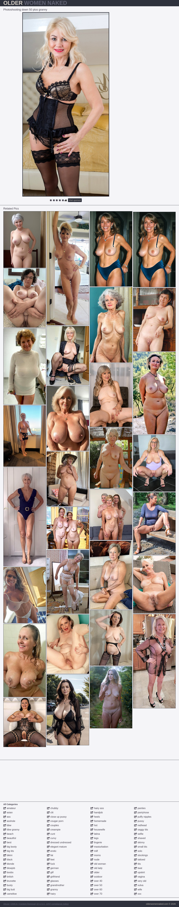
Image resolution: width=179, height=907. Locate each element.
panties (139, 808)
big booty (10, 846)
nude (94, 859)
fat (50, 855)
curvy (51, 838)
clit (50, 812)
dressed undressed (59, 842)
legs (94, 838)
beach (8, 834)
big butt (9, 889)
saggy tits (141, 829)
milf (94, 851)
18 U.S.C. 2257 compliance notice (52, 904)
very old (140, 881)
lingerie (96, 842)
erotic (52, 851)
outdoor (96, 876)
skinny (139, 842)
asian (8, 812)
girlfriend (53, 876)
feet (51, 859)
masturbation (99, 846)
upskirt (139, 872)
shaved (139, 838)
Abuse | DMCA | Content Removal (19, 904)
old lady (96, 868)
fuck (51, 864)
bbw (7, 825)
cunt (51, 834)
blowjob (9, 868)
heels (95, 816)
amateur (9, 808)
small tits (140, 846)
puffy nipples (142, 816)
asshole (9, 821)
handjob (96, 812)
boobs (8, 872)
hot (93, 825)
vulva (138, 885)
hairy (51, 893)
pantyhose (141, 812)
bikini (7, 855)
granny (52, 889)
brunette (9, 881)
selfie (138, 834)
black (8, 859)
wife (138, 889)
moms (95, 855)
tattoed (139, 859)
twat (138, 868)
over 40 (96, 881)
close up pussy (57, 816)
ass (7, 816)
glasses (53, 881)
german (53, 868)
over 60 (96, 889)
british (8, 876)
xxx (137, 893)
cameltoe (10, 893)
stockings (141, 855)
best (7, 842)
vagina (139, 876)
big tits (8, 851)
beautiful (9, 838)
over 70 (96, 893)
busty (8, 885)
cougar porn (55, 821)
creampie (53, 829)
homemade (98, 821)
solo (138, 851)
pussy (139, 821)
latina (95, 834)
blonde (8, 864)
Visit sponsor (75, 200)
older (94, 872)
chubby (52, 808)
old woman (98, 864)
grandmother (55, 885)
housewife (97, 829)
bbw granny (11, 829)
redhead (140, 825)
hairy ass (97, 808)
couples (53, 825)
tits (137, 864)
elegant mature (57, 846)
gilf (50, 872)
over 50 (96, 885)
